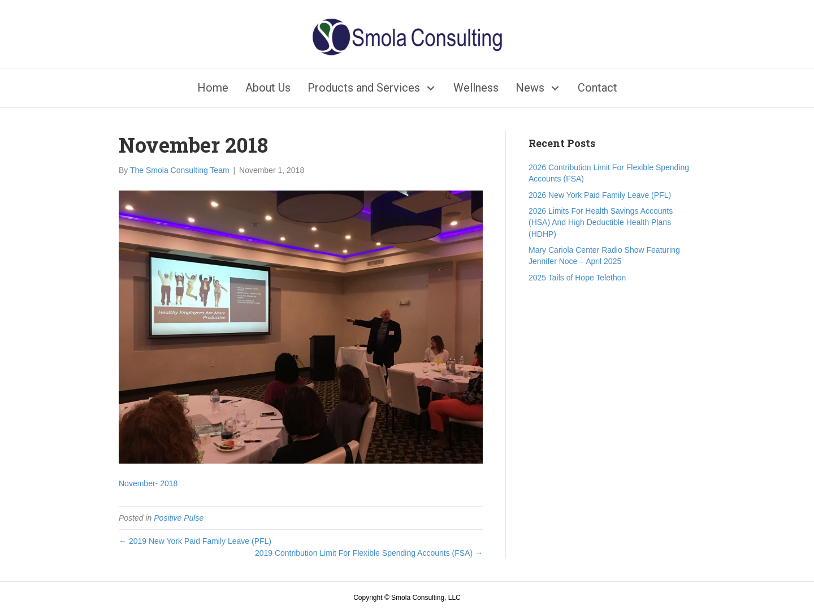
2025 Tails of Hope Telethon (577, 277)
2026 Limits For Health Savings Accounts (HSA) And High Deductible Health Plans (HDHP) (601, 222)
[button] (431, 88)
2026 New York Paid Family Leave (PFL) (600, 195)
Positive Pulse (179, 517)
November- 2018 (148, 483)
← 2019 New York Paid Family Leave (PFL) (195, 541)
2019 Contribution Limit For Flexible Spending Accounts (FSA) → (369, 552)
